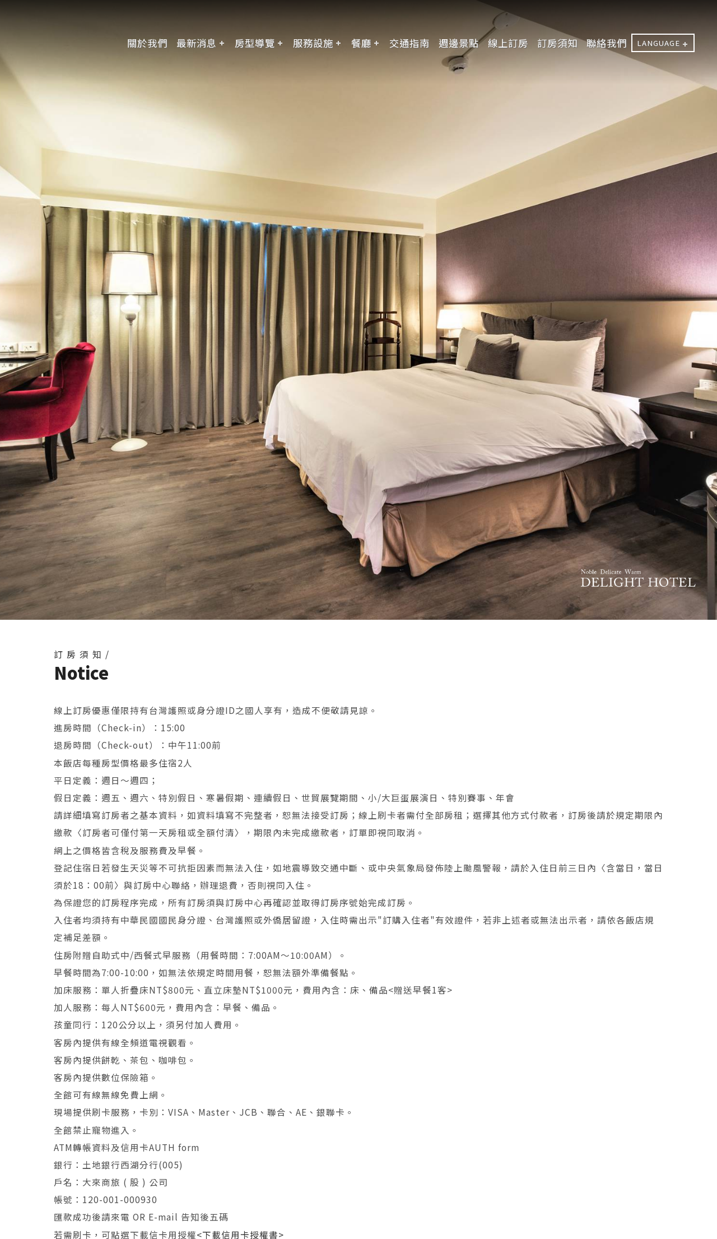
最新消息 (196, 43)
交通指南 (409, 43)
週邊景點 (459, 43)
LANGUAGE (658, 43)
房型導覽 (255, 43)
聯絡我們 (606, 43)
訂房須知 (557, 43)
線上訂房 (508, 43)
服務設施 (313, 43)
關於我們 (147, 43)
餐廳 (361, 43)
